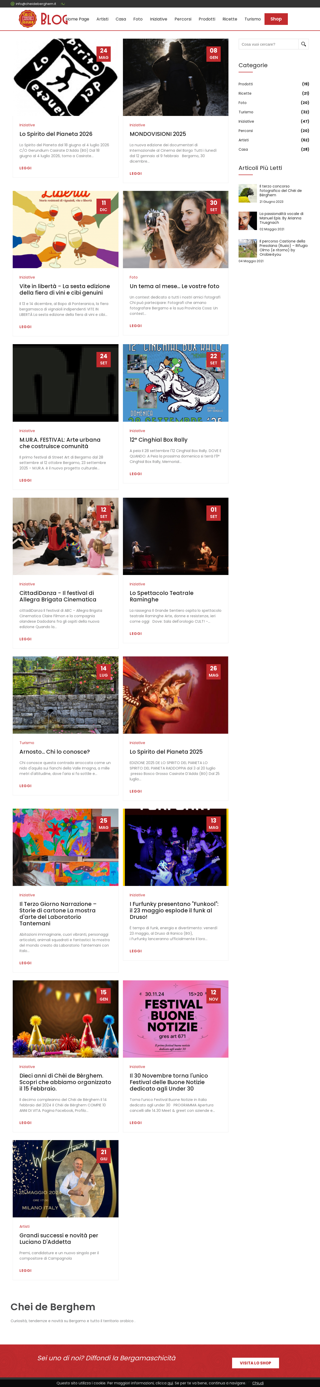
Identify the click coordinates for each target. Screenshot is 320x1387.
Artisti (102, 19)
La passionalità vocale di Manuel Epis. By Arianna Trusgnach (274, 221)
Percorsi (183, 19)
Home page (77, 19)
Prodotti (207, 19)
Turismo (253, 19)
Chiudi (258, 1383)
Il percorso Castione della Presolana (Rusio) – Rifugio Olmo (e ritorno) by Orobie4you (274, 251)
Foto (138, 19)
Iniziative (158, 19)
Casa (121, 19)
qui (170, 1383)
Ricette (229, 19)
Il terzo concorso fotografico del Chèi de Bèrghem (274, 194)
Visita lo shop (255, 1363)
